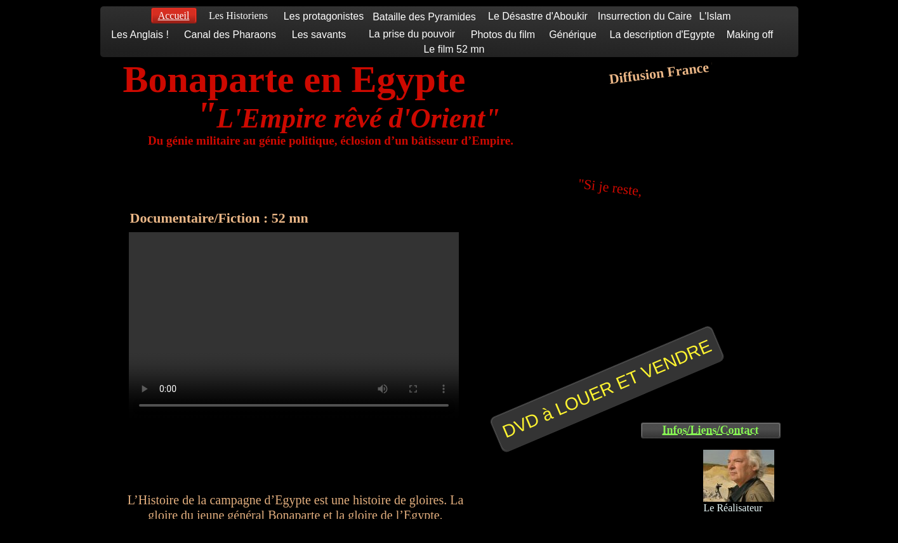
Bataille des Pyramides (424, 16)
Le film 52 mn (453, 49)
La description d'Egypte (662, 34)
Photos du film (503, 34)
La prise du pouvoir (412, 34)
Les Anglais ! (140, 34)
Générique (573, 34)
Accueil (174, 15)
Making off (750, 34)
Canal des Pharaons (230, 34)
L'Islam (714, 16)
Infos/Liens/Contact (710, 430)
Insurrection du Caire (645, 16)
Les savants (319, 34)
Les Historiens (238, 15)
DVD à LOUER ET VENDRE (606, 389)
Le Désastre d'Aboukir (538, 16)
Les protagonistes (324, 16)
